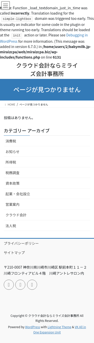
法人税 (11, 225)
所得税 (11, 162)
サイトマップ (14, 252)
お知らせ (13, 151)
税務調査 (13, 172)
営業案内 (13, 204)
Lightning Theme (59, 327)
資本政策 (13, 183)
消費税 (11, 140)
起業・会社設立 (18, 193)
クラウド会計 (16, 214)
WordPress (32, 327)
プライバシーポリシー (21, 243)
